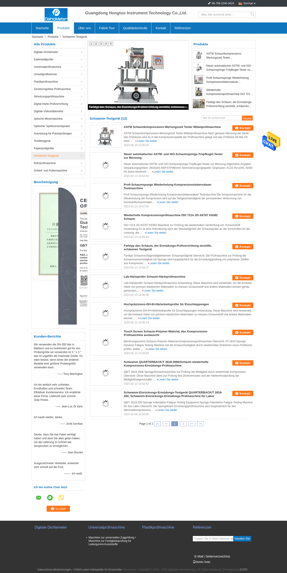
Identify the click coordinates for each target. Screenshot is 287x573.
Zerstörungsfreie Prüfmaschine (52, 89)
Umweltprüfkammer (45, 74)
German (248, 3)
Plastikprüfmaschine (46, 81)
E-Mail (198, 556)
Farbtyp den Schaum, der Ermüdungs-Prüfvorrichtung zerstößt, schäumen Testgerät (138, 107)
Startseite (42, 28)
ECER (243, 569)
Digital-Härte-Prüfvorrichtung (51, 103)
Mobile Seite (201, 562)
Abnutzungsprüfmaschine (49, 96)
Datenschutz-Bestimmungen (54, 569)
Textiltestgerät (42, 141)
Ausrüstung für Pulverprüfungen (53, 133)
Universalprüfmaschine (47, 66)
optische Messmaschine (48, 118)
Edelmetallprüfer (43, 59)
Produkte (63, 28)
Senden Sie (242, 538)
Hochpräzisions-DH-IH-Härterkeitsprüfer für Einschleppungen (166, 304)
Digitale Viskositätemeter (48, 111)
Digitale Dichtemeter (46, 52)
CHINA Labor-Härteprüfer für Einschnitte (98, 569)
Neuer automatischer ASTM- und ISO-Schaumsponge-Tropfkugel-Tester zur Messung (229, 68)
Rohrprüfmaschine (45, 163)
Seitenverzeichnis (217, 556)
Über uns (84, 28)
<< (166, 423)
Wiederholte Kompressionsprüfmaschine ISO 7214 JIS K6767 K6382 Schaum (229, 92)
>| (200, 423)
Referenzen (182, 28)
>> (192, 423)
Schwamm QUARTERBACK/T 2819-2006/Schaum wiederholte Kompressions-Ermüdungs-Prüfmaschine (166, 363)
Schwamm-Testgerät (46, 155)
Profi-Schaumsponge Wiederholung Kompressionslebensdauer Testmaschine (227, 80)
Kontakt (161, 28)
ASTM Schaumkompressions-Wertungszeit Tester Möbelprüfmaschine (224, 56)
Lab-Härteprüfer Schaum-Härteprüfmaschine (154, 276)
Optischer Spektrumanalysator (52, 126)
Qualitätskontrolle (135, 28)
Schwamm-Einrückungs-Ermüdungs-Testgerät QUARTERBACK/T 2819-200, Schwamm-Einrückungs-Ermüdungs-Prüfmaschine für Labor (173, 394)
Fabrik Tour (107, 28)
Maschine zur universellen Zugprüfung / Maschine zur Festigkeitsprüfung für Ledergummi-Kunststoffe (112, 541)
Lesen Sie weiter (147, 141)
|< (157, 423)
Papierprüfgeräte (44, 148)
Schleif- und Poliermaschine (50, 170)
